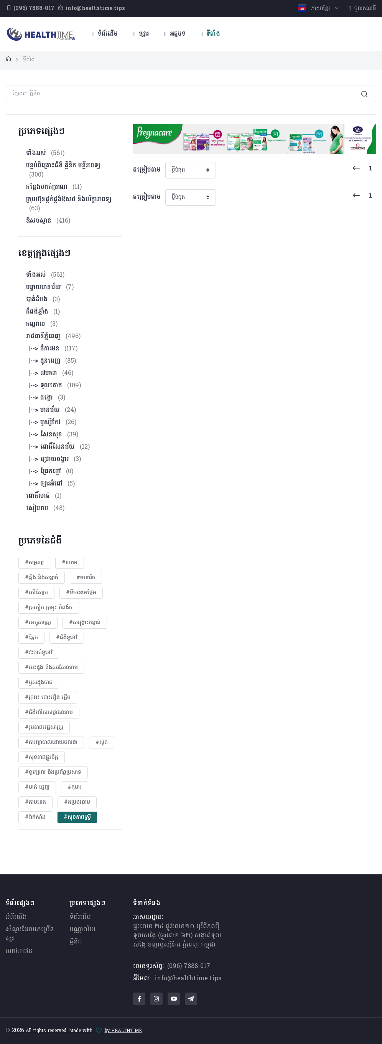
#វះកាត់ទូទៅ (39, 653)
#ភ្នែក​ (31, 638)
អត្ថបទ (175, 34)
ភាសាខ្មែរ (315, 9)
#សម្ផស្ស (34, 563)
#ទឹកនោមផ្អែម (81, 593)
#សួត (102, 742)
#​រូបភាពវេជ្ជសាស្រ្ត (44, 728)
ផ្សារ (141, 34)
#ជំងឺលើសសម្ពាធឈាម (49, 713)
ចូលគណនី (362, 9)
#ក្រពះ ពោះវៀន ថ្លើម (48, 698)
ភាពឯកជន (19, 951)
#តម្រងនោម (77, 802)
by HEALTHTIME (123, 1030)
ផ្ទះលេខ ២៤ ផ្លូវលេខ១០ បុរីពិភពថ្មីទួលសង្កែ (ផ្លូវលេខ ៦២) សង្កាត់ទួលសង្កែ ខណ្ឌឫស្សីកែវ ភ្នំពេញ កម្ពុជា (177, 936)
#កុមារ (75, 787)
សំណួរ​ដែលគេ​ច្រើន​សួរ (30, 934)
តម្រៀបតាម (147, 170)
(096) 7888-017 (188, 966)
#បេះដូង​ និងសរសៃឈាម (51, 668)
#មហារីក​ (86, 578)
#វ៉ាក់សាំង (35, 817)
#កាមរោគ (35, 802)
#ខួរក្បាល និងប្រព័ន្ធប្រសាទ (53, 772)
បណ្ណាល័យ (82, 929)
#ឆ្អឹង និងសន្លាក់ (41, 578)
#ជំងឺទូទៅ (66, 638)
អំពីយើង (16, 917)
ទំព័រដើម (105, 34)
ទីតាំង (211, 34)
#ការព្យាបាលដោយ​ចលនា (51, 742)
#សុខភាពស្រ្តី (77, 817)
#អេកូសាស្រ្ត (38, 623)
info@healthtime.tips (188, 978)
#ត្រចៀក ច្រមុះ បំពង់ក (48, 608)
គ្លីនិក (75, 942)
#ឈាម (69, 563)
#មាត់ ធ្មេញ (37, 787)
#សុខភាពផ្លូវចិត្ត (41, 757)
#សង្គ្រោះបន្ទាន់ (84, 623)
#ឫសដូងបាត (39, 683)
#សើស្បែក (36, 593)
